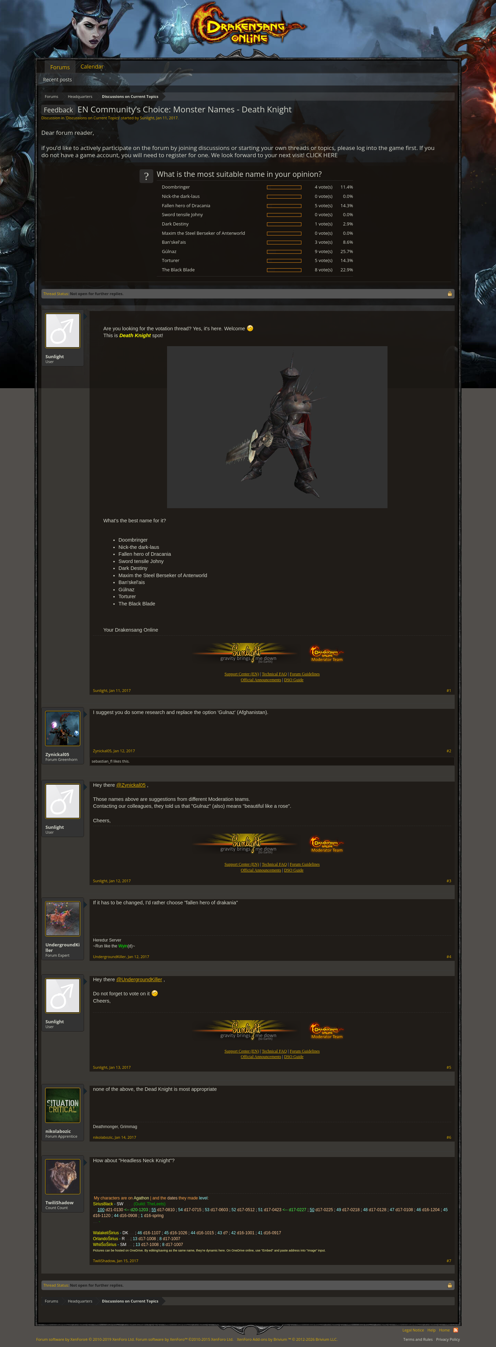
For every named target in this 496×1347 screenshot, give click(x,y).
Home (444, 1330)
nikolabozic (58, 1131)
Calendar (92, 66)
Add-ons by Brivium (287, 1339)
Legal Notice (413, 1330)
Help (431, 1330)
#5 (449, 1067)
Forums (60, 67)
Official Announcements (261, 679)
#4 (449, 956)
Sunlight (147, 117)
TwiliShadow (59, 1202)
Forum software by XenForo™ (185, 1339)
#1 (449, 690)
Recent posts (57, 79)
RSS (455, 1330)
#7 (449, 1260)
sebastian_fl (102, 761)
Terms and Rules (418, 1339)
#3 (449, 880)
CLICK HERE (322, 155)
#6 (449, 1137)
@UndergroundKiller (139, 979)
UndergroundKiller (62, 947)
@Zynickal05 (131, 785)
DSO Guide (293, 679)
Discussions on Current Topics (92, 117)
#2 (449, 750)
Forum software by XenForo (85, 1339)
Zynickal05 (57, 754)
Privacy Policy (448, 1339)
